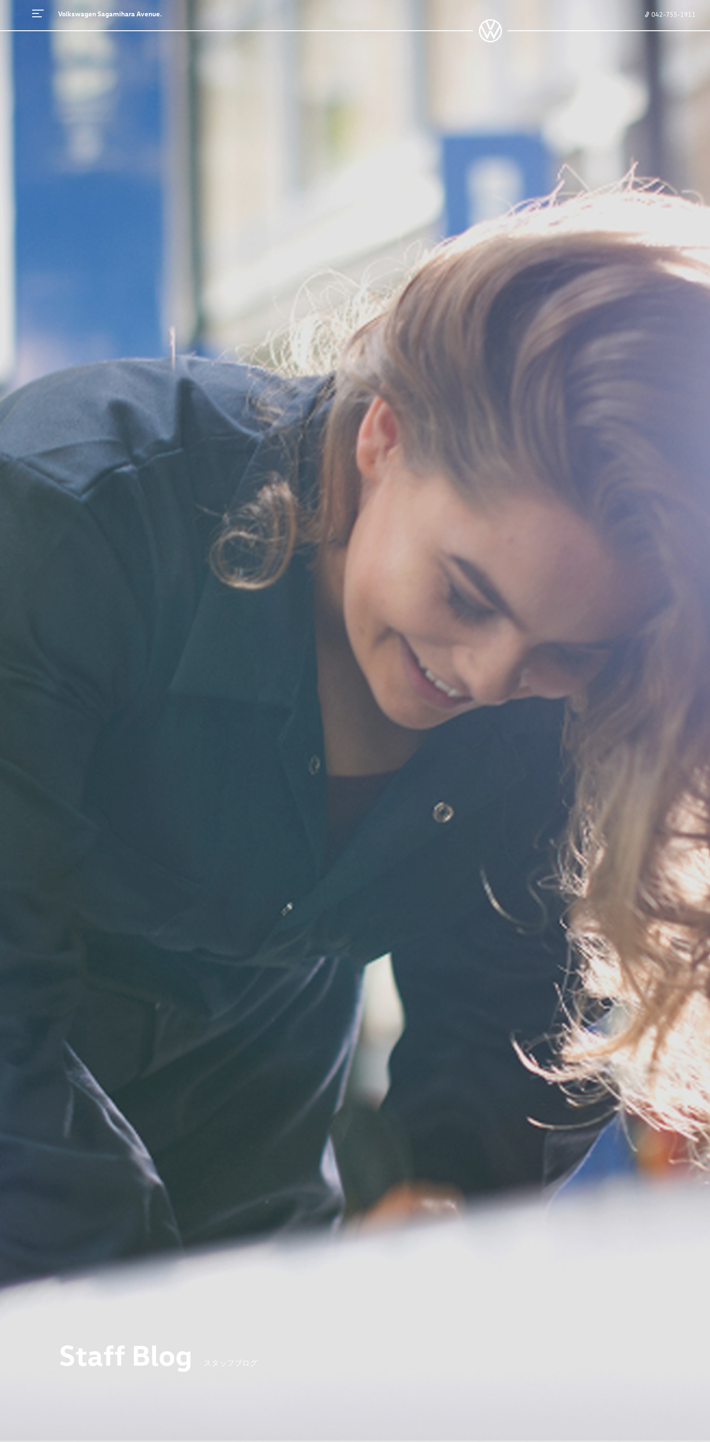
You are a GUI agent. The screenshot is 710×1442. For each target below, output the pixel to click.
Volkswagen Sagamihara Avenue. (110, 13)
